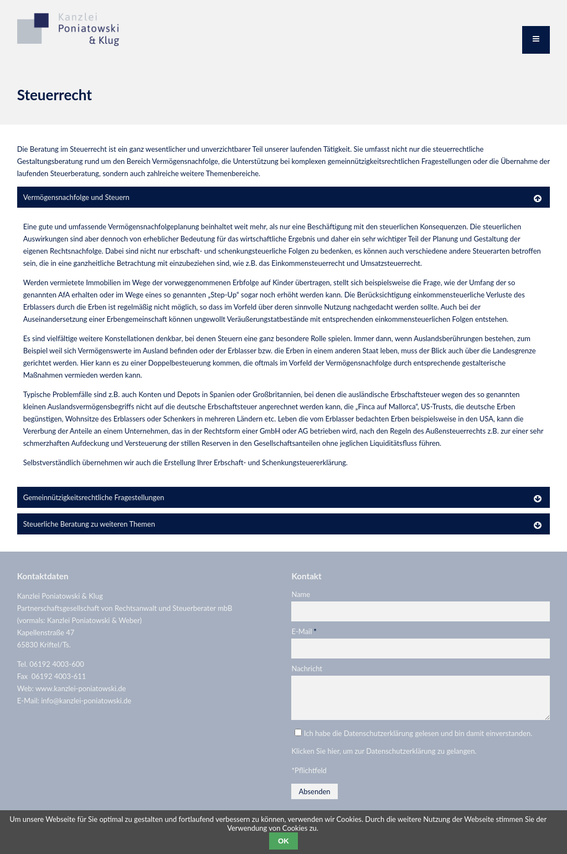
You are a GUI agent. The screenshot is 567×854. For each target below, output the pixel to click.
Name (300, 594)
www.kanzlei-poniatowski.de (80, 688)
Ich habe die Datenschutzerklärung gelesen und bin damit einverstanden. (418, 739)
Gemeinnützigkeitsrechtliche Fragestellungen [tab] (93, 497)
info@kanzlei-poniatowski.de (86, 700)
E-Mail (303, 631)
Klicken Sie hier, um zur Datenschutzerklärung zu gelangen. (383, 757)
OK (283, 841)
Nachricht (306, 668)
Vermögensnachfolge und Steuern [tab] (76, 197)
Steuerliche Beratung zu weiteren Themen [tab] (89, 523)
